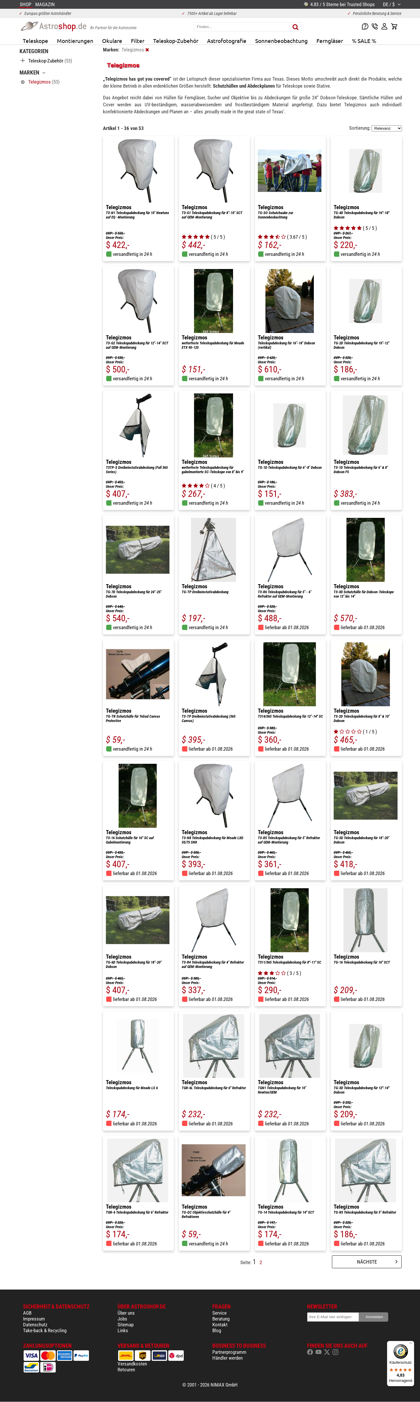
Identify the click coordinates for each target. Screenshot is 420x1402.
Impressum (34, 1319)
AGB (27, 1313)
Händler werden (227, 1358)
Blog (216, 1330)
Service (219, 1313)
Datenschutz (35, 1325)
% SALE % (364, 40)
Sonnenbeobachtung (281, 40)
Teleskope (35, 40)
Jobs (122, 1319)
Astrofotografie (226, 40)
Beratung (221, 1319)
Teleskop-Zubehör (175, 40)
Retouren (126, 1369)
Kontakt (220, 1325)
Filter (137, 40)
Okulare (112, 40)
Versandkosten (132, 1364)
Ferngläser (329, 40)
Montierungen (75, 40)
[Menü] (410, 1344)
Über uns (126, 1313)
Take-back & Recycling (44, 1330)
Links (123, 1330)
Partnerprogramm (229, 1352)
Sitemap (126, 1325)
